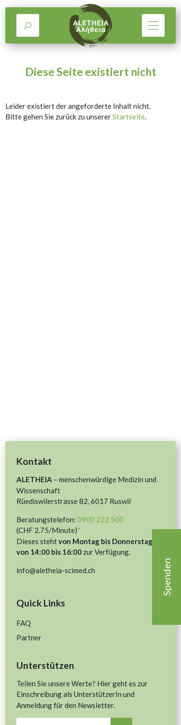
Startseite (128, 116)
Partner (29, 637)
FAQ (23, 623)
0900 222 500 (100, 519)
